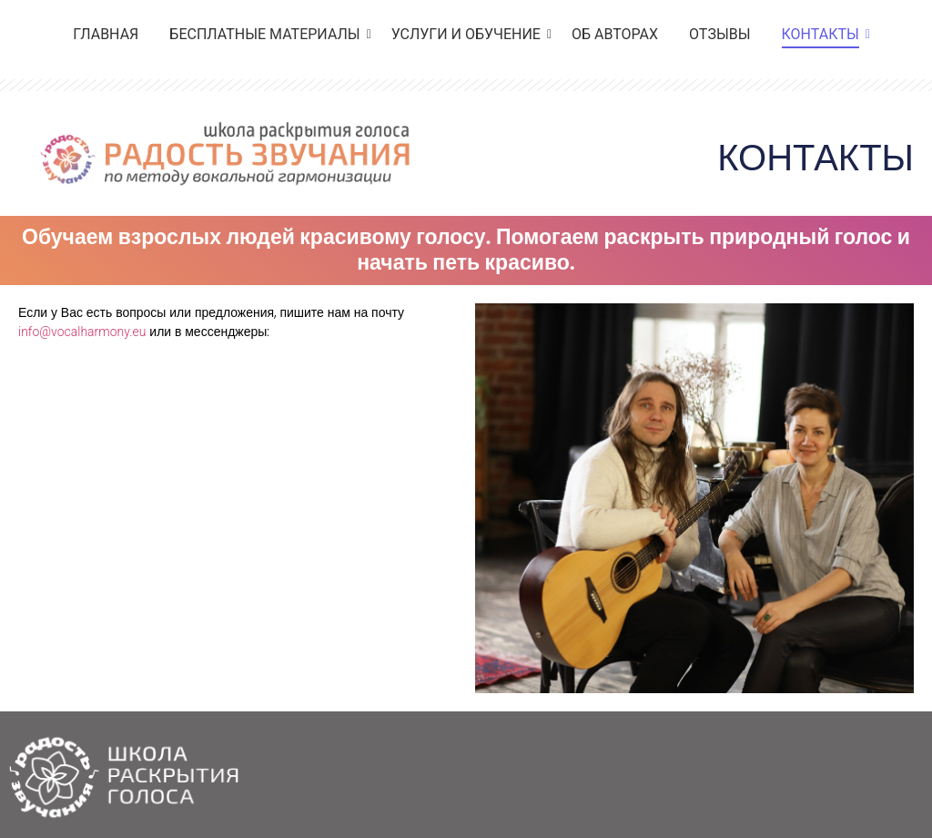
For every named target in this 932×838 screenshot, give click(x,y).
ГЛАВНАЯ (105, 34)
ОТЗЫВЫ (719, 34)
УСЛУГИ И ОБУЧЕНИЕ (469, 34)
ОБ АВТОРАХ (615, 34)
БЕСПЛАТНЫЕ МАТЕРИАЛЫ (267, 34)
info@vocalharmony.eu (82, 331)
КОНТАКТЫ (824, 34)
